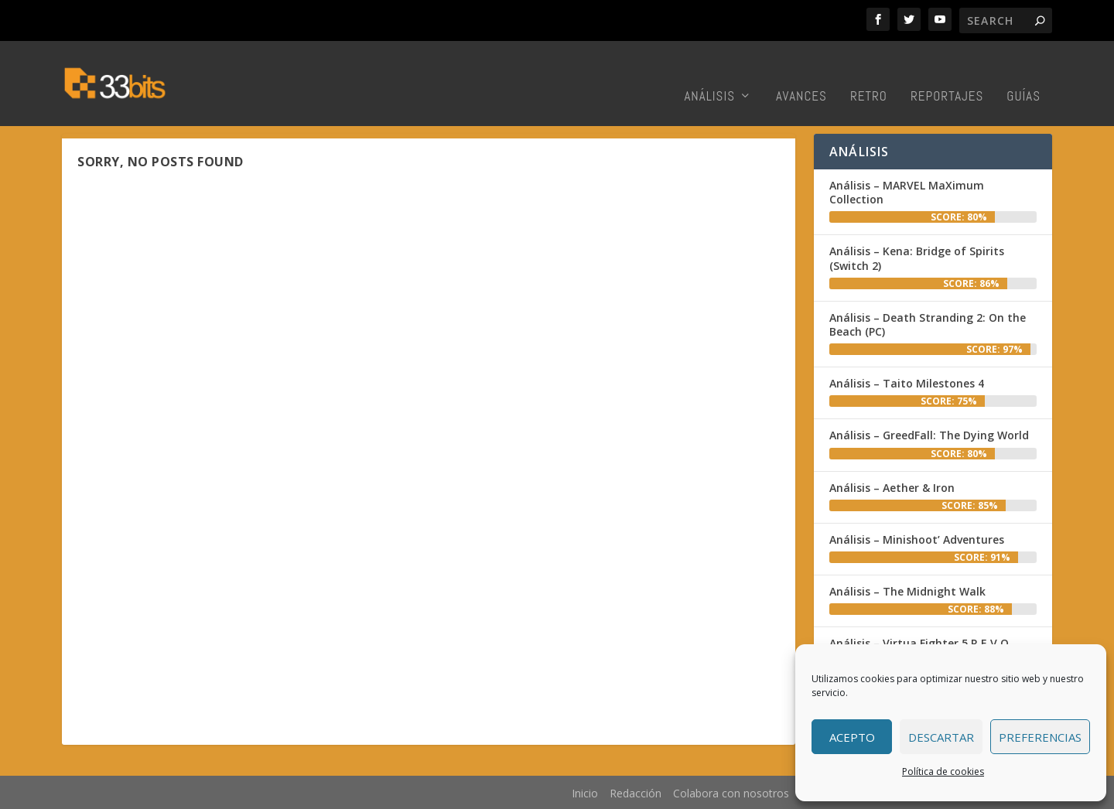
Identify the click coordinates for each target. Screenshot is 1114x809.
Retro (868, 74)
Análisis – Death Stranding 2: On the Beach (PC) (927, 324)
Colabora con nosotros (731, 793)
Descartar (941, 737)
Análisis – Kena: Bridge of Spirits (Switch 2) (916, 258)
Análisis (709, 74)
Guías (1023, 74)
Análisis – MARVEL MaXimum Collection (906, 192)
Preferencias (1040, 737)
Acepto (852, 737)
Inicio (585, 793)
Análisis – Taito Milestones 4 (906, 383)
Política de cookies (943, 771)
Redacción (635, 793)
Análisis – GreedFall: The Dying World (929, 435)
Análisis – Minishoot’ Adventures (916, 539)
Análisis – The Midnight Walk (907, 591)
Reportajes (947, 74)
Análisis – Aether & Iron (892, 487)
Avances (801, 74)
